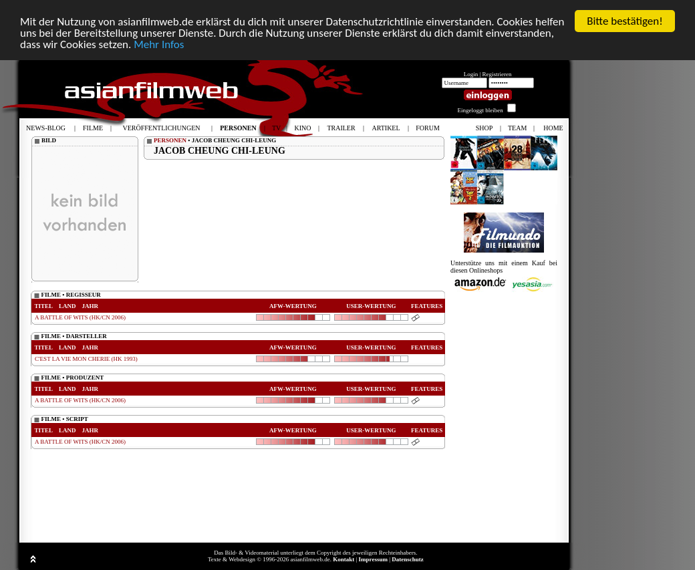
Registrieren (497, 74)
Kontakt (343, 559)
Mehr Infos (159, 44)
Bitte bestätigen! (625, 21)
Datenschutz (408, 559)
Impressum (373, 559)
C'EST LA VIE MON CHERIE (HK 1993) (86, 358)
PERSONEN (170, 140)
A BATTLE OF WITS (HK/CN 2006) (80, 317)
